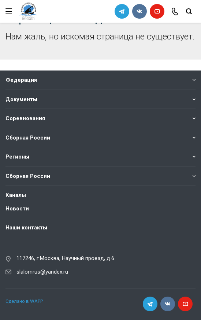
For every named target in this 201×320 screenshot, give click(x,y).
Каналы (15, 195)
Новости (17, 208)
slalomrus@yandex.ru (42, 271)
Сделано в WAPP (24, 301)
